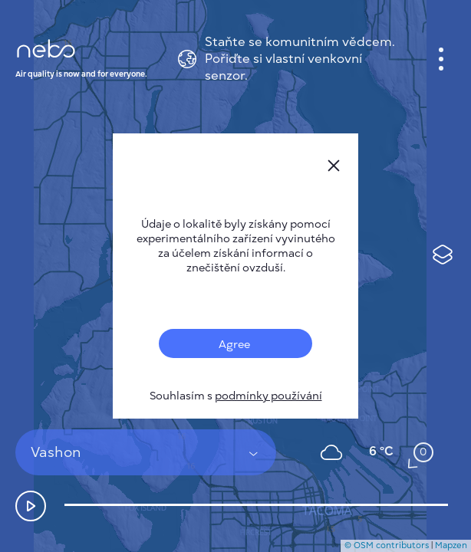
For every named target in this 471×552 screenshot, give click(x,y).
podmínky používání (268, 396)
